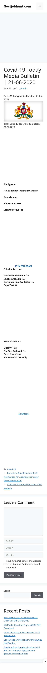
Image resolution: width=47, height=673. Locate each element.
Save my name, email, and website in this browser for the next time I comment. (24, 564)
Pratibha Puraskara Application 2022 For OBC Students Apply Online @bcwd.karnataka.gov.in (22, 650)
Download (23, 413)
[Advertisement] (23, 38)
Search (7, 590)
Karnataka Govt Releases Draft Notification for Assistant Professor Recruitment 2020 (21, 477)
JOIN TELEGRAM (23, 266)
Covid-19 (11, 469)
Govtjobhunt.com (17, 6)
